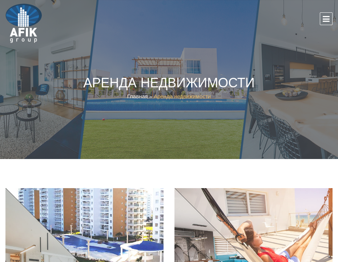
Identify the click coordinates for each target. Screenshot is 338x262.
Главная (137, 96)
